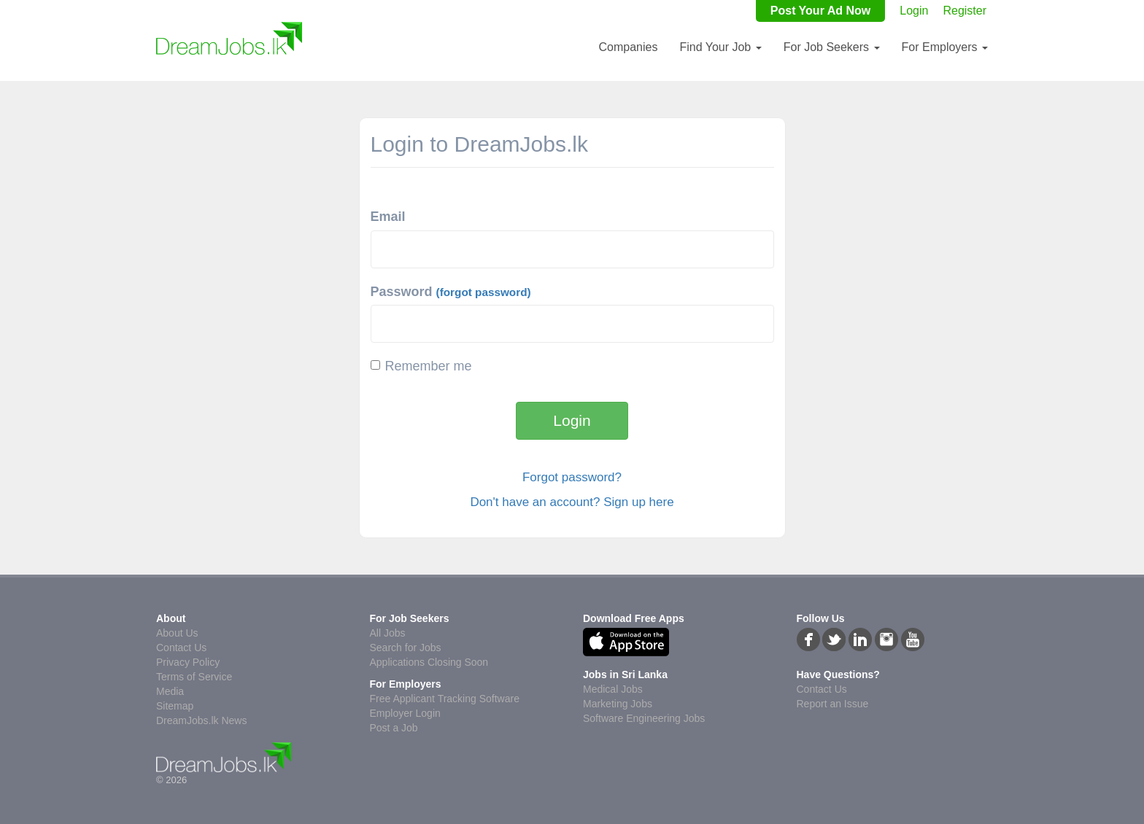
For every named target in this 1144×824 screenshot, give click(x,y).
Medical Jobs (613, 689)
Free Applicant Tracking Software (444, 698)
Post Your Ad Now (820, 10)
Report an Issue (833, 704)
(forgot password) (483, 292)
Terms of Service (194, 677)
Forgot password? (572, 477)
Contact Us (181, 647)
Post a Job (394, 728)
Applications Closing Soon (429, 662)
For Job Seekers (832, 47)
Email (388, 216)
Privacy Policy (188, 662)
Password (451, 291)
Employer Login (405, 713)
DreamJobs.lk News (201, 720)
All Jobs (388, 633)
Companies (627, 47)
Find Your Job (720, 47)
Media (170, 691)
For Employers (945, 47)
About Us (177, 633)
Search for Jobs (405, 647)
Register (964, 10)
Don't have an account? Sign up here (571, 502)
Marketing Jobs (617, 704)
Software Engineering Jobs (644, 718)
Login (914, 10)
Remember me (421, 366)
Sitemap (174, 706)
